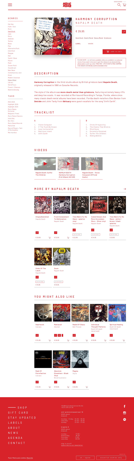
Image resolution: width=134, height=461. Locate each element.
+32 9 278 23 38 (67, 407)
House (10, 60)
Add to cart (114, 51)
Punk (9, 63)
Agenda (15, 437)
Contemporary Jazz (15, 73)
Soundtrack (12, 68)
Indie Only (11, 118)
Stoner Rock (12, 65)
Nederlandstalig (13, 90)
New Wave (11, 70)
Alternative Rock (13, 48)
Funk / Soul (12, 26)
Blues (10, 43)
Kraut (10, 75)
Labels (15, 422)
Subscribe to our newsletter (72, 445)
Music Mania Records (15, 123)
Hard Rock (11, 31)
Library (10, 82)
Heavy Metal (12, 80)
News (13, 432)
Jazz (9, 34)
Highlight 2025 (13, 107)
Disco (10, 36)
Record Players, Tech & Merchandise (15, 129)
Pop (9, 46)
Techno (10, 41)
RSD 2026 (11, 102)
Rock (10, 29)
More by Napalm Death (56, 188)
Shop (23, 407)
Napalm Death (89, 22)
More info (30, 458)
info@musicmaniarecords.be (72, 406)
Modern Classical (14, 77)
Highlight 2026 (13, 104)
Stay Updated (22, 417)
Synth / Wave (12, 58)
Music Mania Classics (15, 116)
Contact (17, 443)
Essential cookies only (111, 457)
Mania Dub (11, 125)
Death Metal (88, 38)
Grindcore (107, 38)
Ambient (11, 39)
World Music (12, 85)
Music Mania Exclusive (12, 110)
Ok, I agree (85, 457)
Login (124, 1)
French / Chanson (14, 87)
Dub (9, 56)
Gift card (18, 412)
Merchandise (12, 132)
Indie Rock (11, 51)
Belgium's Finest (13, 113)
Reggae (10, 53)
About (14, 427)
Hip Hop (11, 24)
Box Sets (11, 121)
